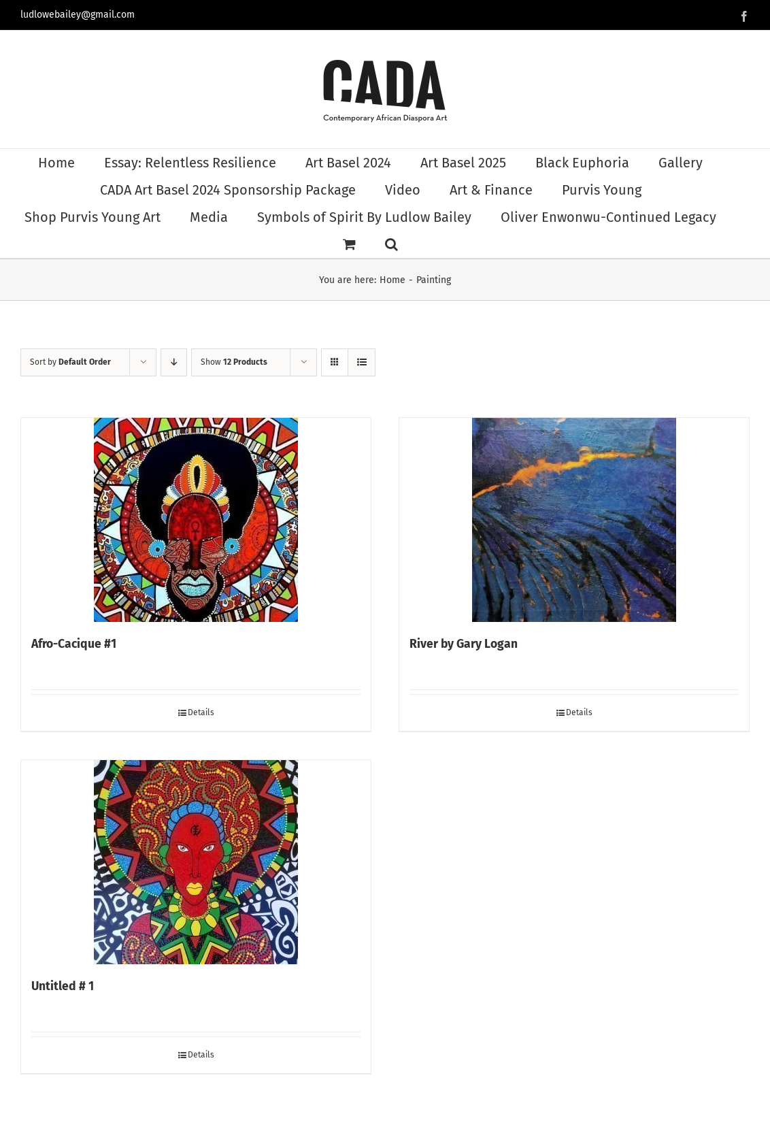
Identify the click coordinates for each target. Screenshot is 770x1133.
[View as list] (361, 362)
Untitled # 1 (62, 986)
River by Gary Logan (463, 644)
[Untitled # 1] (196, 862)
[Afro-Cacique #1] (196, 520)
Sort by (70, 362)
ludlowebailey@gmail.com (77, 14)
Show (234, 362)
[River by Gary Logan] (574, 520)
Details (201, 712)
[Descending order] (174, 362)
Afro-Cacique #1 (73, 644)
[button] (391, 244)
